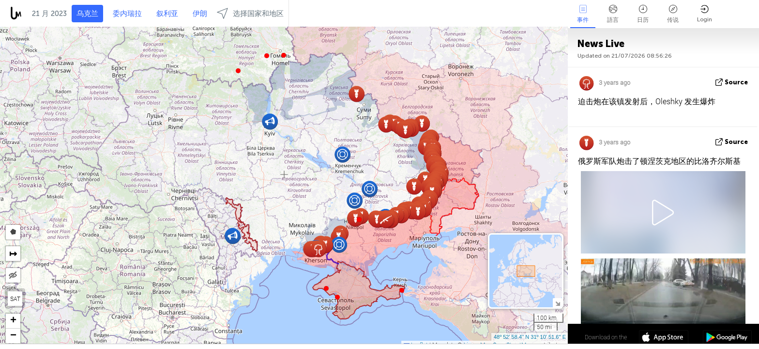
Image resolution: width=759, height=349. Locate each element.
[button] (266, 55)
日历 (643, 14)
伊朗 (200, 13)
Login (704, 14)
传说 (673, 14)
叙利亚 (167, 13)
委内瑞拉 (127, 13)
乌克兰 (87, 13)
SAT (15, 298)
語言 (613, 14)
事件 (583, 14)
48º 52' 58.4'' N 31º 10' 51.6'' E (530, 337)
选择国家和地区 (250, 13)
